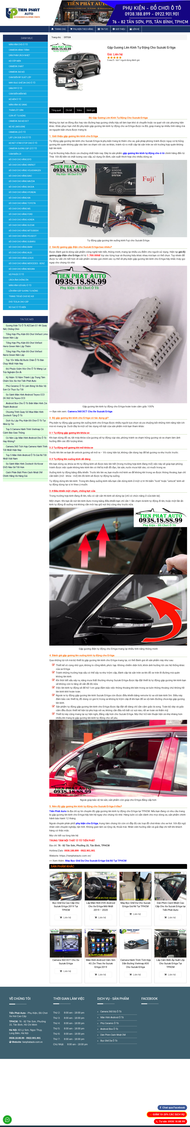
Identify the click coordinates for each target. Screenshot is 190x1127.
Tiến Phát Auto (17, 1013)
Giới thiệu (119, 29)
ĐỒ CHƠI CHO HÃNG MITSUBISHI (23, 230)
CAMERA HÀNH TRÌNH (19, 50)
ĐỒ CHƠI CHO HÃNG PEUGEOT (23, 236)
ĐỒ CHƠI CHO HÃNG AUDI (20, 252)
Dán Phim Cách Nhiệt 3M (113, 1034)
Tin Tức (103, 29)
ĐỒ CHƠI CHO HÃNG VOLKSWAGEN (25, 170)
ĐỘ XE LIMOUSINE (17, 126)
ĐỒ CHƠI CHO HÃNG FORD (21, 214)
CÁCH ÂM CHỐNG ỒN (18, 280)
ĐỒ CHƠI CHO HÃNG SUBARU (22, 241)
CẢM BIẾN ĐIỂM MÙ (18, 94)
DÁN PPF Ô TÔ (15, 88)
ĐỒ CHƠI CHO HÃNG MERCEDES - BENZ (27, 263)
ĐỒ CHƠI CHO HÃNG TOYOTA (22, 203)
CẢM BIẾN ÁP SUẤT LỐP (20, 77)
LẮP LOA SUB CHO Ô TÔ (20, 137)
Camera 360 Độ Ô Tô (110, 1011)
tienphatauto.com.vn (32, 1042)
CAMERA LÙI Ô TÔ (17, 132)
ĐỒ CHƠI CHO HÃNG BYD (20, 159)
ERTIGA (67, 37)
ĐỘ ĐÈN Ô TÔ (15, 99)
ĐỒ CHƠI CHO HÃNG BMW (20, 247)
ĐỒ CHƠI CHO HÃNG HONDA (21, 219)
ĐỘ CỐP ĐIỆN (15, 61)
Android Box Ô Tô (109, 1029)
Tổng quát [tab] (56, 110)
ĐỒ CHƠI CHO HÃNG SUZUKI (21, 225)
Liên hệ (134, 29)
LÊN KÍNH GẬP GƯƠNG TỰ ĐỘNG (23, 291)
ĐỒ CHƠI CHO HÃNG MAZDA (22, 181)
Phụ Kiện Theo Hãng (81, 29)
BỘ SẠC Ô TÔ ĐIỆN (17, 307)
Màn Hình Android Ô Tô (112, 1017)
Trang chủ (58, 29)
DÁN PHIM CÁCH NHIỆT (19, 55)
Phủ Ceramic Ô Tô (109, 1023)
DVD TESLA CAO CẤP (19, 302)
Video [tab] (79, 110)
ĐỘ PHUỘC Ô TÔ (16, 274)
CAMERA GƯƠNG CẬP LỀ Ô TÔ (23, 148)
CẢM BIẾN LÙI (15, 154)
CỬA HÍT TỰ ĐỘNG (17, 116)
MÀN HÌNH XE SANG (18, 105)
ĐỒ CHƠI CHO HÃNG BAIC (20, 176)
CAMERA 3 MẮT (16, 66)
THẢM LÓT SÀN (16, 110)
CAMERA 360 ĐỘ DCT (19, 121)
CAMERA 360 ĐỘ (17, 72)
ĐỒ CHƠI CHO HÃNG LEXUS (21, 258)
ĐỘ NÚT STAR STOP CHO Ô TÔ (23, 143)
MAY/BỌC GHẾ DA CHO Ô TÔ (22, 83)
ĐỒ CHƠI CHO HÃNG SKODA (21, 187)
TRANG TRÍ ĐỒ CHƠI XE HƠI (21, 296)
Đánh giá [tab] (91, 110)
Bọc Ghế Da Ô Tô (108, 1040)
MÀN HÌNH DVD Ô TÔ (18, 44)
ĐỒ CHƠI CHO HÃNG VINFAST (22, 165)
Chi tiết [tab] (69, 110)
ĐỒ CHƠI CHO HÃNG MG (20, 208)
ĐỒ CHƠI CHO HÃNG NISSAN (22, 269)
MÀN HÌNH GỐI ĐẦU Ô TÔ (20, 285)
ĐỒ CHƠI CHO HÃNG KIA (20, 198)
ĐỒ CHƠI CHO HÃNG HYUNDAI (22, 192)
